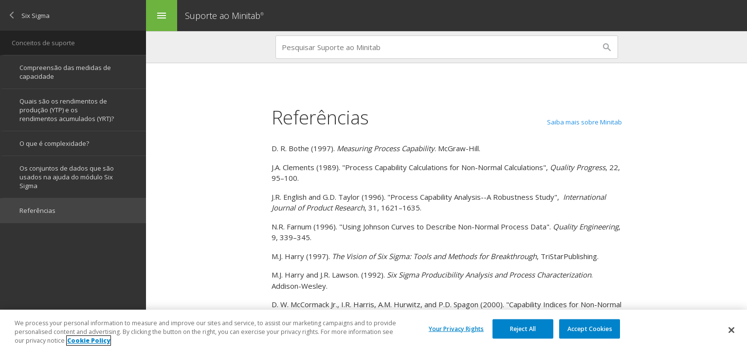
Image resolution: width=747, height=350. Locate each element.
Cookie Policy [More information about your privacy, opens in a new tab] (88, 340)
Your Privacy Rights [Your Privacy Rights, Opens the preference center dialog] (456, 328)
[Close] (731, 330)
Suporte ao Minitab (225, 15)
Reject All (523, 328)
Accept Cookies (589, 328)
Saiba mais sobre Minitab (584, 122)
